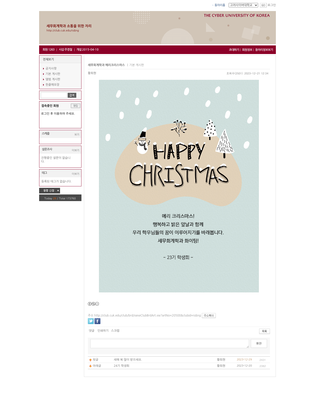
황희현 (92, 73)
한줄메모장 (52, 84)
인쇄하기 (103, 330)
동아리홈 (220, 5)
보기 (76, 134)
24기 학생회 (121, 365)
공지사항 (51, 68)
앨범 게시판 (53, 79)
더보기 (75, 150)
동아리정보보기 (264, 49)
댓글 (91, 330)
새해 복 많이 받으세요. (128, 359)
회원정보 (247, 49)
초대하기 (234, 49)
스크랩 (115, 330)
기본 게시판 (53, 73)
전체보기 (48, 59)
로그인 (272, 5)
